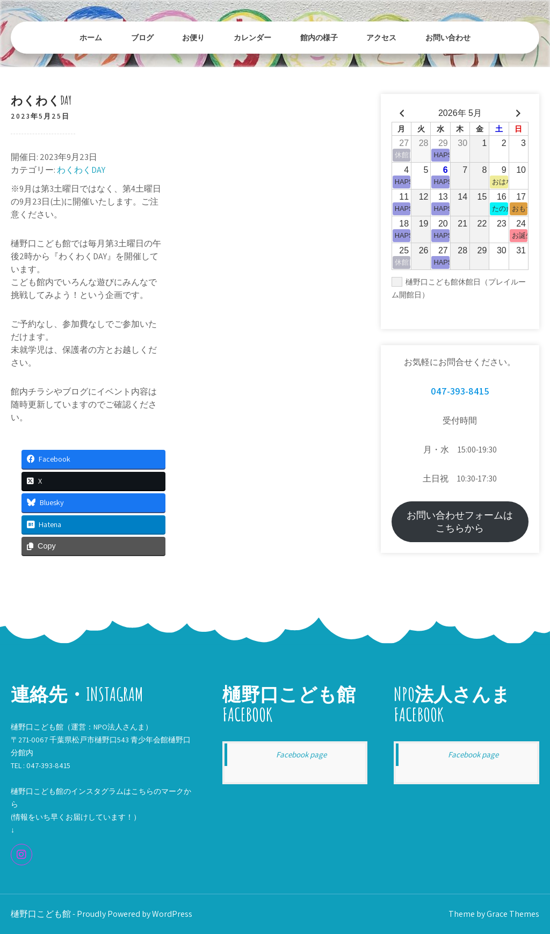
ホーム (90, 37)
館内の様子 (319, 37)
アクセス (381, 37)
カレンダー (252, 37)
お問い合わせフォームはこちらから (460, 521)
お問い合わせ (448, 37)
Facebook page (301, 754)
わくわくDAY (81, 170)
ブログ (142, 37)
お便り (193, 37)
